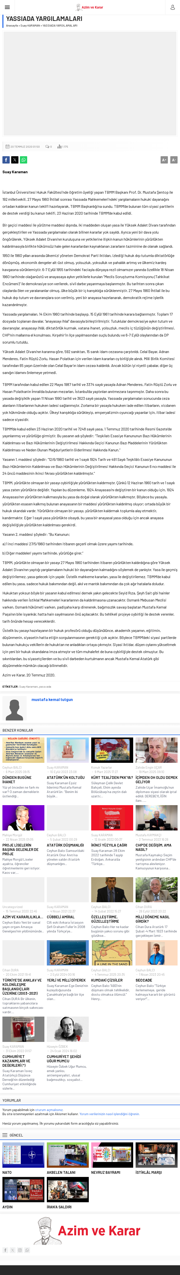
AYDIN (7, 1207)
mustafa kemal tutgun (52, 699)
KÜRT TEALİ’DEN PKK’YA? (112, 777)
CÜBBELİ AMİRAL (60, 917)
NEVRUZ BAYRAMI (105, 1172)
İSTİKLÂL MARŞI (149, 1172)
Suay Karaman (28, 686)
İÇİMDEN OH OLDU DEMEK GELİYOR (157, 779)
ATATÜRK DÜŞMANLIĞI (65, 845)
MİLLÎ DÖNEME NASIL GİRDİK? (153, 919)
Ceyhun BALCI (12, 767)
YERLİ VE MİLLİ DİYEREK (66, 980)
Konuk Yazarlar (101, 767)
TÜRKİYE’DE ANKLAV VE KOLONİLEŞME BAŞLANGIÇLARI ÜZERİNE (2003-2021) (22, 986)
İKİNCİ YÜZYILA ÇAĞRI (109, 845)
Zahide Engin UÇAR (149, 767)
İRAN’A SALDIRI (59, 1207)
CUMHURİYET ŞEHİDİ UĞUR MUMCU (64, 1058)
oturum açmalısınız (49, 1110)
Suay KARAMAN (30, 25)
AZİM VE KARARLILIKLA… (22, 917)
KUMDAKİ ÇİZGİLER (107, 980)
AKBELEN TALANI (61, 1172)
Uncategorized (12, 907)
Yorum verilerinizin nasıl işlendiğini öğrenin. (110, 1114)
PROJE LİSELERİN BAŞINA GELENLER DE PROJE (20, 849)
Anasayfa (12, 25)
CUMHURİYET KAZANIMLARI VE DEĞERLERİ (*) (16, 1060)
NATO (7, 1172)
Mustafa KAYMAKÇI (148, 835)
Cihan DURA (144, 907)
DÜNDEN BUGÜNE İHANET (17, 779)
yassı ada (45, 686)
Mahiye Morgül (12, 835)
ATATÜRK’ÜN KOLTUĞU (66, 777)
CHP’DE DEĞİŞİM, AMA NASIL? (154, 847)
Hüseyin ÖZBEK (57, 1046)
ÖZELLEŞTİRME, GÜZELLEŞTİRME (105, 919)
